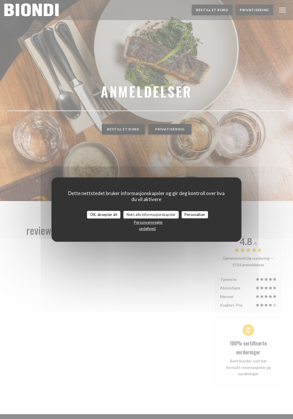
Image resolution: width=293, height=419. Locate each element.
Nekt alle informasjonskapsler (151, 214)
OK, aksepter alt (103, 214)
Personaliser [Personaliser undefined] (195, 214)
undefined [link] (147, 228)
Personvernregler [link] (148, 222)
